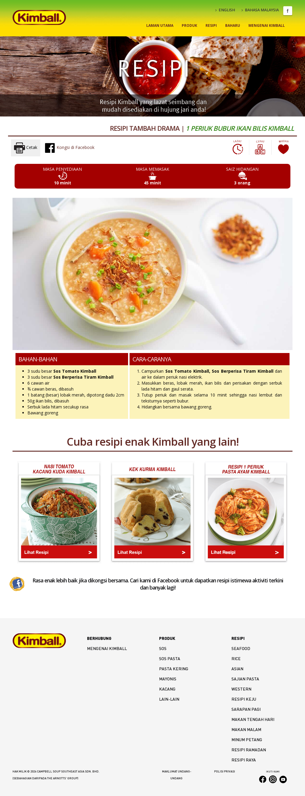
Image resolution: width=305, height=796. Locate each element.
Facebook (287, 10)
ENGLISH (225, 10)
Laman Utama (159, 25)
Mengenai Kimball (266, 25)
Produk (189, 25)
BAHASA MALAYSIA (260, 10)
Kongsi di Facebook (69, 147)
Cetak (25, 147)
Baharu (232, 25)
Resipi (211, 25)
